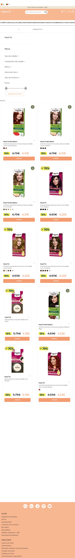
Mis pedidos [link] (6, 530)
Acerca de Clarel (8, 543)
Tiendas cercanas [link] (8, 551)
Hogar (69, 23)
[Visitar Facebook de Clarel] (38, 506)
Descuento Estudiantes (10, 535)
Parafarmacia (41, 23)
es (3, 4)
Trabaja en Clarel (8, 554)
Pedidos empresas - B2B (10, 533)
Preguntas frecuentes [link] (9, 517)
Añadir (19, 158)
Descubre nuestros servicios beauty (15, 548)
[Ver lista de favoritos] (66, 11)
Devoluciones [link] (6, 522)
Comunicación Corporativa (12, 556)
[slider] (6, 88)
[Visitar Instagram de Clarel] (25, 506)
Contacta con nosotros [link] (10, 525)
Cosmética (4, 23)
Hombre (56, 23)
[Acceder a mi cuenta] (70, 11)
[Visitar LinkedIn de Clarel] (31, 506)
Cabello (20, 23)
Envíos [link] (4, 519)
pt (9, 4)
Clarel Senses (6, 546)
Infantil (50, 23)
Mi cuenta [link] (5, 527)
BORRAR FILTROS (15, 94)
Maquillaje (13, 23)
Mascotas (63, 23)
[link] (6, 11)
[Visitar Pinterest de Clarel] (44, 506)
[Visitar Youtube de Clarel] (50, 506)
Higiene (33, 23)
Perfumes (26, 23)
